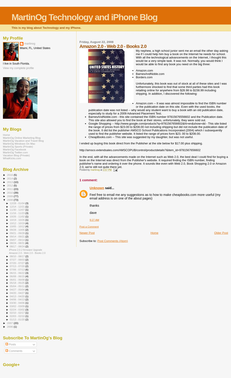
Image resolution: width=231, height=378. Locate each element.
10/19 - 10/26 (17, 220)
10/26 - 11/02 (17, 216)
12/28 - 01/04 (17, 203)
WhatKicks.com (12, 158)
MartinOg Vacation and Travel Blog (23, 140)
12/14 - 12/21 (17, 206)
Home (154, 233)
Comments (13, 351)
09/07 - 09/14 (17, 240)
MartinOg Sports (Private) (18, 146)
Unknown (97, 188)
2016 (10, 174)
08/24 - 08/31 (17, 243)
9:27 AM (94, 220)
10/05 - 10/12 (17, 226)
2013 (10, 182)
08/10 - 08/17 (17, 256)
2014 (10, 178)
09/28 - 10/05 (17, 229)
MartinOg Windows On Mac (19, 143)
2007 (10, 323)
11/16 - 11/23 (17, 213)
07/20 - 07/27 (17, 263)
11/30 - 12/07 (17, 209)
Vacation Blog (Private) (16, 155)
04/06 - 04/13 (17, 299)
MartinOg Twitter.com (15, 152)
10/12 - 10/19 (17, 223)
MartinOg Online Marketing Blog (22, 137)
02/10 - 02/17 (17, 312)
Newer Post (87, 233)
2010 (10, 192)
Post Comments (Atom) (112, 241)
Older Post (221, 233)
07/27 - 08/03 (17, 259)
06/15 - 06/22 (17, 273)
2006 (10, 326)
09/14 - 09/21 (17, 236)
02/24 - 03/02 (17, 309)
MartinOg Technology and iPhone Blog (84, 17)
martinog (29, 43)
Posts (10, 344)
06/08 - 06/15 (17, 276)
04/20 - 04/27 (17, 293)
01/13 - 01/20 (17, 319)
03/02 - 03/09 (17, 306)
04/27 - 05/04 (17, 289)
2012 (10, 185)
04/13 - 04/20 (17, 296)
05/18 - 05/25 (17, 283)
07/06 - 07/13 (17, 269)
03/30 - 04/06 (17, 303)
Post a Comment (89, 226)
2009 (10, 196)
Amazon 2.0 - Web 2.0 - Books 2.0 (27, 253)
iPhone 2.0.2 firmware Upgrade (25, 249)
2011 (10, 189)
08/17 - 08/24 (17, 246)
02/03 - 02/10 (17, 316)
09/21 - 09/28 (17, 233)
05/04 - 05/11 (17, 286)
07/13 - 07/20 (17, 266)
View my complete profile (18, 68)
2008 (10, 199)
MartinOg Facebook (14, 149)
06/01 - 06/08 (17, 279)
